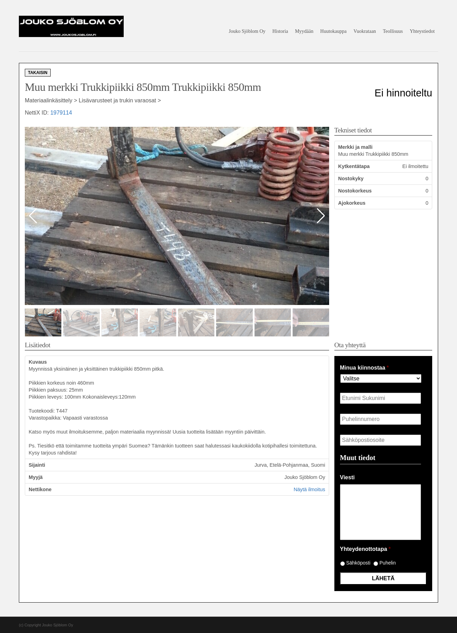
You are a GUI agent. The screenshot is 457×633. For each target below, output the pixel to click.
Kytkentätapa (354, 166)
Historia (280, 31)
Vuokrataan (365, 31)
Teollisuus (393, 31)
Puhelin (387, 563)
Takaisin (38, 72)
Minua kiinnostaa (364, 368)
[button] (321, 216)
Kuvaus (38, 362)
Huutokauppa (333, 31)
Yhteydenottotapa (365, 549)
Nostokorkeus (355, 191)
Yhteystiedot (422, 31)
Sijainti (37, 465)
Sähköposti (358, 563)
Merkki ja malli (355, 147)
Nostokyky (351, 178)
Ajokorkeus (351, 203)
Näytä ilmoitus (309, 489)
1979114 (61, 113)
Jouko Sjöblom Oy (247, 31)
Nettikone (40, 489)
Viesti (347, 477)
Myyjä (36, 477)
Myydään (304, 31)
